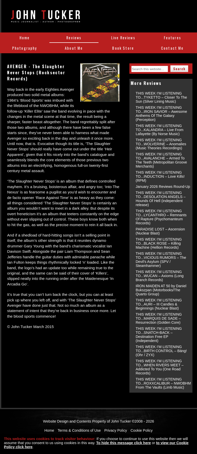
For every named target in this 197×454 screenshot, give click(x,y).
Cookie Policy (142, 430)
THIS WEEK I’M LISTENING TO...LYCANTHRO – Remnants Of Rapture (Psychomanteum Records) (161, 217)
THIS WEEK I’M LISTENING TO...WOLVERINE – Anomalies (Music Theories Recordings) (161, 144)
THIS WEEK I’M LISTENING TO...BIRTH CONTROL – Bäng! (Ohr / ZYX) (161, 351)
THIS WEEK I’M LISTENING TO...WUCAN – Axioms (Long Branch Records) (160, 276)
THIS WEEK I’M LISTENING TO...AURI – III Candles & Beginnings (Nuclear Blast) (159, 304)
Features (172, 37)
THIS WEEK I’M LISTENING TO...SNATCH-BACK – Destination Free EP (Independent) (159, 334)
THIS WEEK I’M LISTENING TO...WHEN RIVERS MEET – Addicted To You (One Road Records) (160, 367)
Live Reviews (123, 37)
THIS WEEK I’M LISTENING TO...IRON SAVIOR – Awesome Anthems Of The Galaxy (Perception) (161, 113)
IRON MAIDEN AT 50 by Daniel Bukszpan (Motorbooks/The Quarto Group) (161, 290)
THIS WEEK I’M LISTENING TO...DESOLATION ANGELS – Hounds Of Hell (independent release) (161, 199)
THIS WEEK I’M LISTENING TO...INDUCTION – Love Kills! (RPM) (160, 176)
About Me (74, 48)
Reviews (73, 37)
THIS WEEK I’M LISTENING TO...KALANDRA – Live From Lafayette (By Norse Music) (159, 130)
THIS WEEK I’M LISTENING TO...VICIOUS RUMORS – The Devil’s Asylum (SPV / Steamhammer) (161, 259)
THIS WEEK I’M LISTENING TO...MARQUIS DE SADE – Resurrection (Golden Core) (159, 318)
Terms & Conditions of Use (79, 430)
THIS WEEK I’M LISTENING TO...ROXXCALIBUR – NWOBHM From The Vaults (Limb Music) (163, 383)
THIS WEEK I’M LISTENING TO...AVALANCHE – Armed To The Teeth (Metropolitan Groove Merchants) (161, 160)
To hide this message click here (123, 443)
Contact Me (172, 48)
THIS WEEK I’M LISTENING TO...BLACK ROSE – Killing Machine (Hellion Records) (159, 243)
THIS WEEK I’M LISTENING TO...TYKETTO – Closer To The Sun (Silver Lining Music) (161, 97)
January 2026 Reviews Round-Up (163, 187)
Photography (24, 48)
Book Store (123, 48)
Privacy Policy (115, 430)
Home (24, 37)
